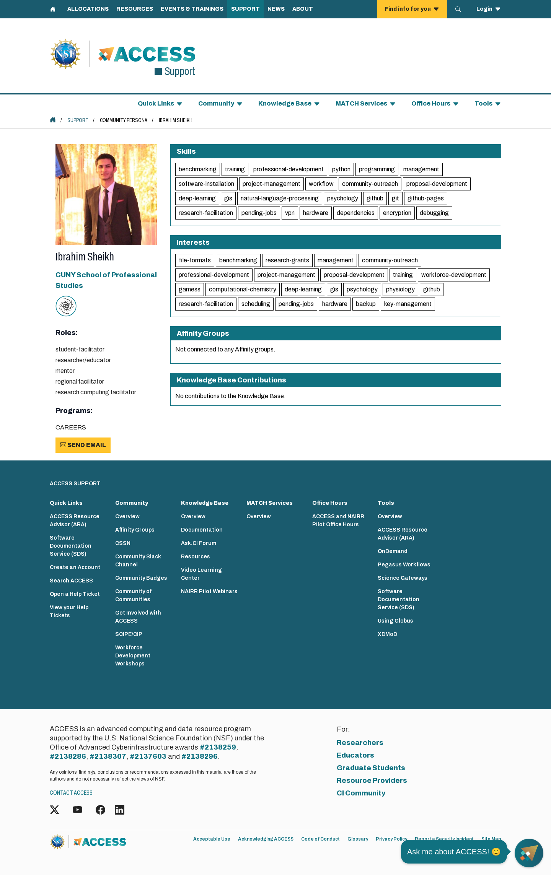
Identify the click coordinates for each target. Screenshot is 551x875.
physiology (400, 289)
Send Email (83, 445)
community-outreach (370, 184)
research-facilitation (206, 213)
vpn (290, 213)
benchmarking (198, 169)
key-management (408, 304)
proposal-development (436, 184)
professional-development (288, 169)
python (341, 169)
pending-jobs (259, 213)
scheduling (255, 304)
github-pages (426, 198)
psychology (342, 198)
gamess (190, 289)
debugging (434, 213)
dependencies (356, 213)
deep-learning (197, 198)
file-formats (195, 260)
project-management (271, 184)
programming (377, 169)
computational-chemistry (242, 289)
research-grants (287, 260)
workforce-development (453, 275)
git (395, 198)
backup (366, 304)
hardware (315, 213)
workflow (321, 184)
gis (228, 198)
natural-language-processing (280, 198)
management (421, 169)
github (375, 198)
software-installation (206, 184)
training (235, 169)
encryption (397, 213)
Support (77, 120)
